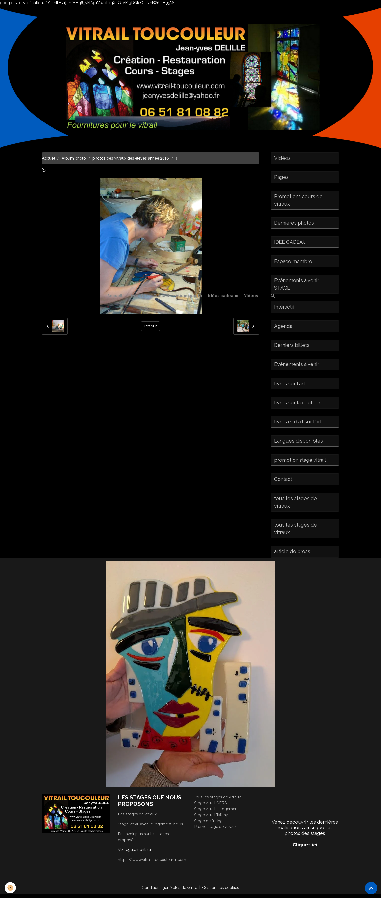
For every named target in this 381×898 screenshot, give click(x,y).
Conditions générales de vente (169, 891)
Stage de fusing (208, 824)
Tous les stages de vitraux (218, 800)
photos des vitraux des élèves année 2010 (130, 158)
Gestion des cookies (220, 891)
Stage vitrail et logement (216, 812)
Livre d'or (137, 295)
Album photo (189, 295)
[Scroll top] (371, 888)
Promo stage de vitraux (215, 829)
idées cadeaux (223, 295)
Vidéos (251, 295)
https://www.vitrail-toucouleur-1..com (152, 863)
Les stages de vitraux (137, 817)
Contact (161, 295)
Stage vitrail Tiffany (211, 818)
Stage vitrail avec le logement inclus (151, 827)
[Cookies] (10, 887)
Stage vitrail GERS (210, 806)
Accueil (114, 295)
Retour (150, 326)
